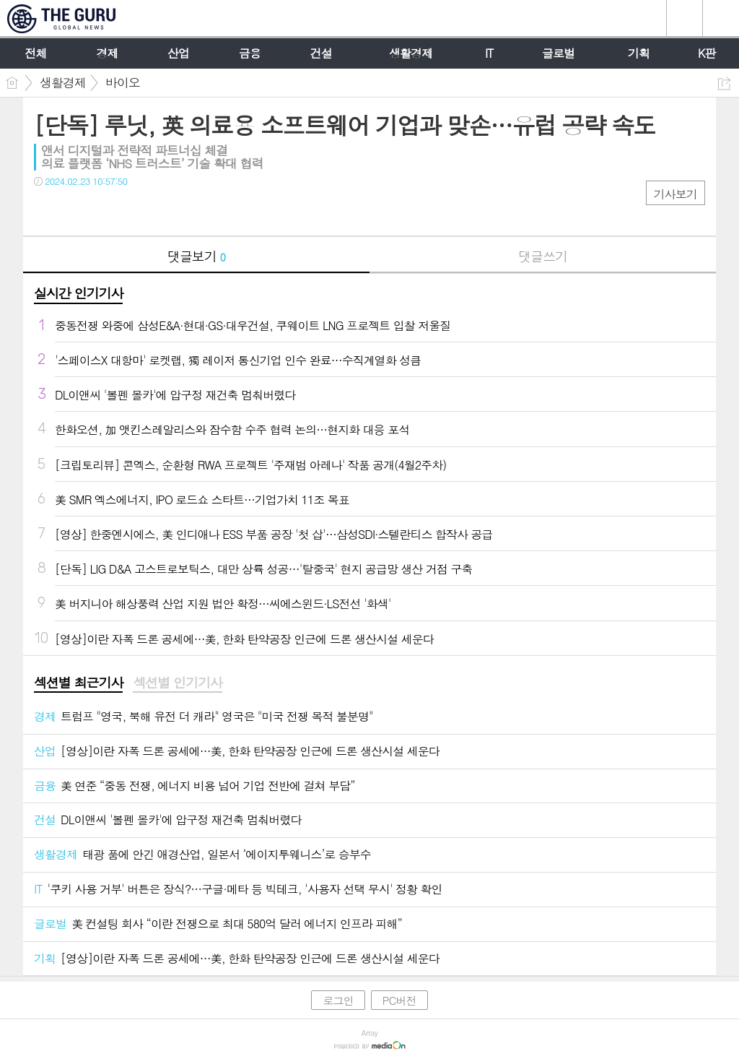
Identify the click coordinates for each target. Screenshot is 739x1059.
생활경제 (63, 82)
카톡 (104, 210)
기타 (133, 210)
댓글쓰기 (542, 256)
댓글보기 (196, 256)
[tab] (78, 683)
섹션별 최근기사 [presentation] (78, 682)
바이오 (122, 82)
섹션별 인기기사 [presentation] (177, 682)
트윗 (75, 210)
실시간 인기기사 (78, 293)
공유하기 (724, 83)
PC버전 (399, 1000)
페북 (46, 210)
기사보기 (675, 194)
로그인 (338, 1000)
